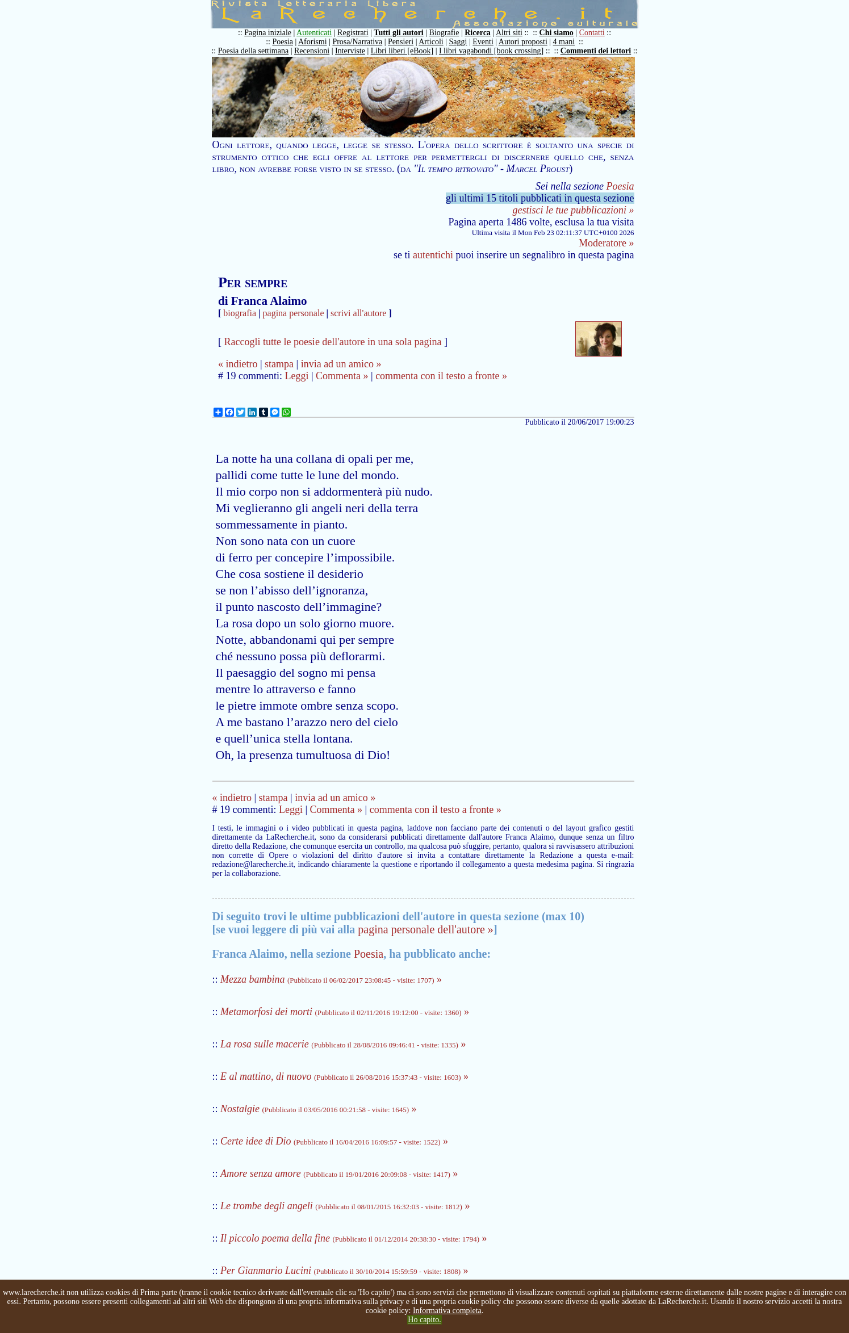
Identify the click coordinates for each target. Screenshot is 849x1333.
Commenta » (342, 376)
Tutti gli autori (398, 32)
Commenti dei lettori (596, 51)
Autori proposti (523, 41)
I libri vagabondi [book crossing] (491, 51)
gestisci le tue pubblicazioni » (573, 210)
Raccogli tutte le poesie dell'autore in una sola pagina (332, 341)
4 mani (564, 41)
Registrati (352, 32)
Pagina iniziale (267, 32)
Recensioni (311, 51)
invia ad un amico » (341, 364)
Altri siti (509, 32)
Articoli (431, 41)
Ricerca (478, 32)
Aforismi (312, 41)
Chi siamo (556, 32)
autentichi (433, 255)
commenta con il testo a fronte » (441, 376)
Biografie (444, 32)
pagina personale (293, 313)
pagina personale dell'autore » (425, 929)
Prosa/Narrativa (357, 41)
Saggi (458, 41)
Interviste (350, 51)
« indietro (238, 364)
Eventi (482, 41)
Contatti (592, 32)
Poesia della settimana (253, 51)
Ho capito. (424, 1319)
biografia (239, 313)
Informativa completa (447, 1310)
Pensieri (400, 41)
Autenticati (314, 32)
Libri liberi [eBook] (402, 51)
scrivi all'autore (358, 313)
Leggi (296, 376)
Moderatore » (606, 243)
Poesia (282, 41)
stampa (279, 364)
